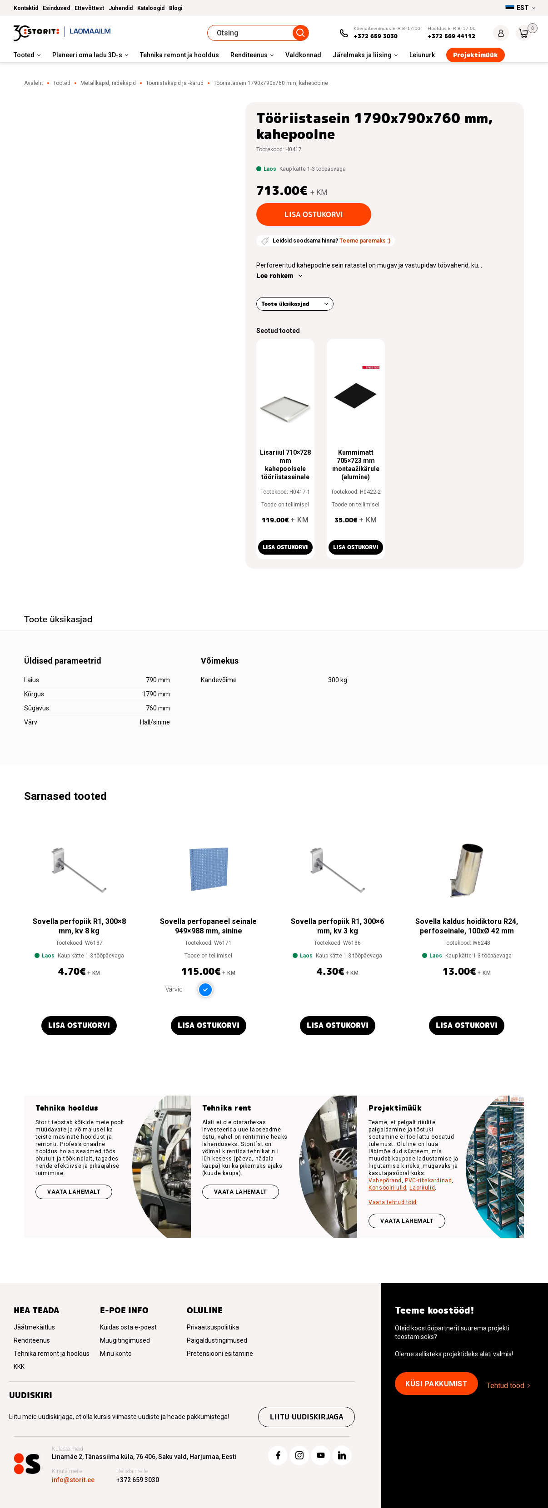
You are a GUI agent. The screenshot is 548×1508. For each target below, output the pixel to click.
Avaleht (33, 83)
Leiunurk (422, 55)
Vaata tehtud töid (393, 1202)
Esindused (56, 8)
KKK (19, 1366)
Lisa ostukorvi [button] (285, 547)
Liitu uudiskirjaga (306, 1417)
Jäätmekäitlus (34, 1327)
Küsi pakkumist (436, 1383)
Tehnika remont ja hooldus (179, 55)
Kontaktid (26, 8)
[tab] (58, 620)
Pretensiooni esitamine (220, 1353)
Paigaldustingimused (217, 1340)
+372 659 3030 (376, 36)
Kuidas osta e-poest (128, 1327)
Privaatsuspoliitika (213, 1327)
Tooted (24, 55)
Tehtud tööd (505, 1385)
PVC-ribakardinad (428, 1180)
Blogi (175, 8)
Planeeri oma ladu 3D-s (87, 55)
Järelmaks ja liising (362, 55)
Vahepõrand (385, 1180)
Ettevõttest (89, 8)
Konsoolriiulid (387, 1188)
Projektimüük (475, 55)
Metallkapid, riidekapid (108, 83)
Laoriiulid (422, 1188)
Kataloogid (150, 8)
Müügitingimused (125, 1340)
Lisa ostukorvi (313, 214)
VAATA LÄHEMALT (406, 1221)
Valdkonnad (303, 55)
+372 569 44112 (451, 36)
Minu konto (116, 1353)
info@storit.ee (73, 1479)
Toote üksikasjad (285, 304)
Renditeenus (249, 55)
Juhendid (121, 8)
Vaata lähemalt (73, 1192)
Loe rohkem (274, 275)
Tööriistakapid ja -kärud (175, 83)
